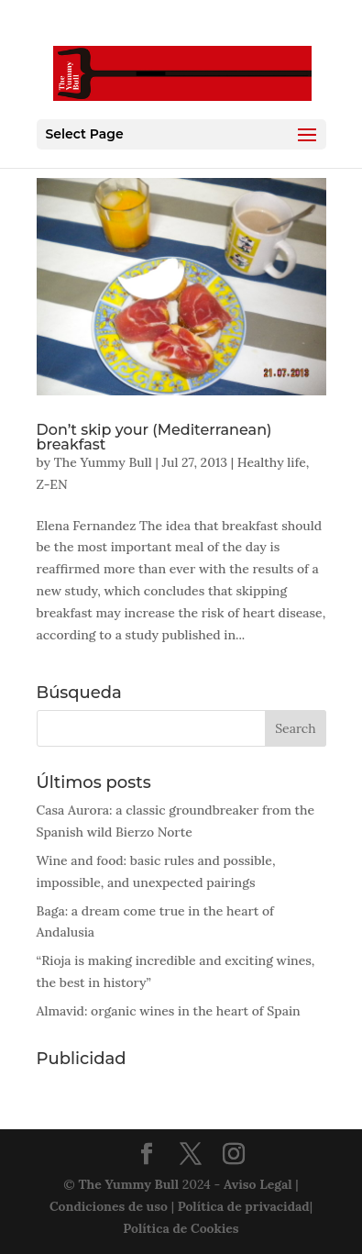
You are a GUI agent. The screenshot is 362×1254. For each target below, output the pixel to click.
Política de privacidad (244, 1206)
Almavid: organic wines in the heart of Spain (169, 1011)
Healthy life (271, 462)
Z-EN (52, 484)
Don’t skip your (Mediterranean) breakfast (154, 437)
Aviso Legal (258, 1184)
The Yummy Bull (103, 462)
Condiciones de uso (108, 1206)
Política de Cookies (180, 1228)
